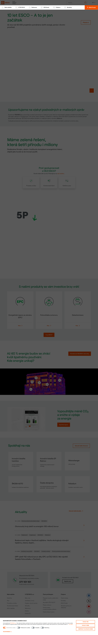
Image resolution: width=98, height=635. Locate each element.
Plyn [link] (8, 601)
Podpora (56, 8)
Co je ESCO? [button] (49, 335)
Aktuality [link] (27, 606)
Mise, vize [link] (27, 599)
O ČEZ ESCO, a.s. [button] (29, 595)
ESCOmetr (45, 8)
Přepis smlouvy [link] (47, 605)
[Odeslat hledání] (85, 3)
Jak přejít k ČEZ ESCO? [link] (49, 603)
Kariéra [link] (27, 611)
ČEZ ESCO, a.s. (13, 623)
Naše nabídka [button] (10, 595)
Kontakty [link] (63, 601)
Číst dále (71, 624)
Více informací (7, 631)
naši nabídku (60, 174)
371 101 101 (25, 582)
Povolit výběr (85, 625)
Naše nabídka (7, 8)
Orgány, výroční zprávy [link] (31, 604)
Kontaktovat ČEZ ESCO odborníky (79, 354)
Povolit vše (85, 621)
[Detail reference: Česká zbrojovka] (49, 485)
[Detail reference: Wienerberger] (77, 462)
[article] (49, 184)
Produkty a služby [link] (12, 604)
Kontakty (68, 8)
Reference (33, 8)
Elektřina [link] (9, 599)
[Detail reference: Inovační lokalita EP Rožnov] (49, 462)
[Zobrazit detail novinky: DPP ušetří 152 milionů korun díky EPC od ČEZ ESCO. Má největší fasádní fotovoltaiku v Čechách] (49, 557)
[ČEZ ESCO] (4, 3)
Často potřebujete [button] (48, 595)
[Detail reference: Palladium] (77, 485)
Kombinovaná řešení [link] (12, 606)
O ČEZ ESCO (20, 8)
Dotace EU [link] (28, 614)
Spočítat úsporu (63, 425)
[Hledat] (75, 3)
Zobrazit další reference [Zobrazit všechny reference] (81, 446)
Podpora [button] (63, 595)
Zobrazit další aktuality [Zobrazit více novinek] (76, 511)
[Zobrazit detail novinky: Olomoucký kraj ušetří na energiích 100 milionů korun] (49, 526)
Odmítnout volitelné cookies (85, 629)
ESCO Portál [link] (64, 604)
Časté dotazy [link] (64, 599)
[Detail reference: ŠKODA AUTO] (20, 485)
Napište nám (67, 582)
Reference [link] (28, 609)
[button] (92, 91)
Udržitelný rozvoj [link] (29, 601)
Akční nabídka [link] (11, 609)
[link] (49, 60)
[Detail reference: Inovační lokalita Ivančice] (20, 462)
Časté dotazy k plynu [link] (48, 612)
